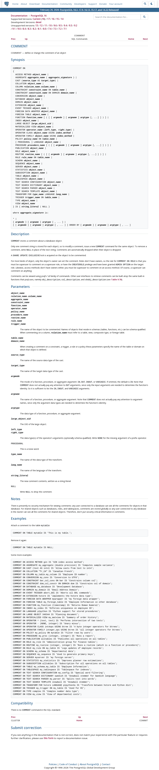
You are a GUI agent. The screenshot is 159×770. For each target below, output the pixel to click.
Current (37, 19)
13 (36, 25)
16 (53, 19)
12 (41, 25)
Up (26, 39)
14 (62, 19)
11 (45, 25)
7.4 (49, 28)
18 (43, 19)
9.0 (19, 28)
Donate (103, 3)
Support (92, 3)
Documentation (50, 3)
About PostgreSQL (89, 759)
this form (48, 733)
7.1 (65, 28)
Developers (80, 3)
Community (66, 3)
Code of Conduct (68, 759)
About (24, 3)
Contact (106, 759)
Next (145, 39)
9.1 (13, 28)
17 (48, 19)
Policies (53, 759)
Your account (115, 3)
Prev (13, 39)
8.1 (39, 28)
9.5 (60, 25)
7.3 (54, 28)
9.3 (70, 25)
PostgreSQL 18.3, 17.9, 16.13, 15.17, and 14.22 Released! (89, 9)
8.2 (34, 28)
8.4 (24, 28)
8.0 (44, 28)
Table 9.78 (116, 277)
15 (57, 19)
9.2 (75, 25)
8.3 (29, 28)
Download (34, 3)
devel (38, 22)
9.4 (65, 25)
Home (15, 3)
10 (50, 25)
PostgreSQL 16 (38, 15)
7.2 (60, 28)
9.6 (55, 25)
